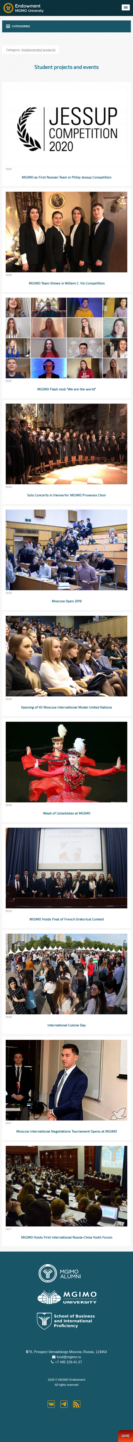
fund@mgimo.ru (68, 1357)
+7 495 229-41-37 (68, 1362)
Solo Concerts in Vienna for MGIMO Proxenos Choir (66, 495)
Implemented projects (38, 50)
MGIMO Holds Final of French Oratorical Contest (66, 919)
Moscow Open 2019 (67, 601)
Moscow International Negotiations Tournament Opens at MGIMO (66, 1131)
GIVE (126, 1436)
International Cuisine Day (66, 1025)
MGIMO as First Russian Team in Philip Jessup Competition (66, 177)
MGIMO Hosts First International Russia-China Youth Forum (66, 1237)
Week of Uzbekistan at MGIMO (66, 813)
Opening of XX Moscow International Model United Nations (66, 707)
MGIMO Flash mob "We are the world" (66, 389)
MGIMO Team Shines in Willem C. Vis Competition (67, 283)
